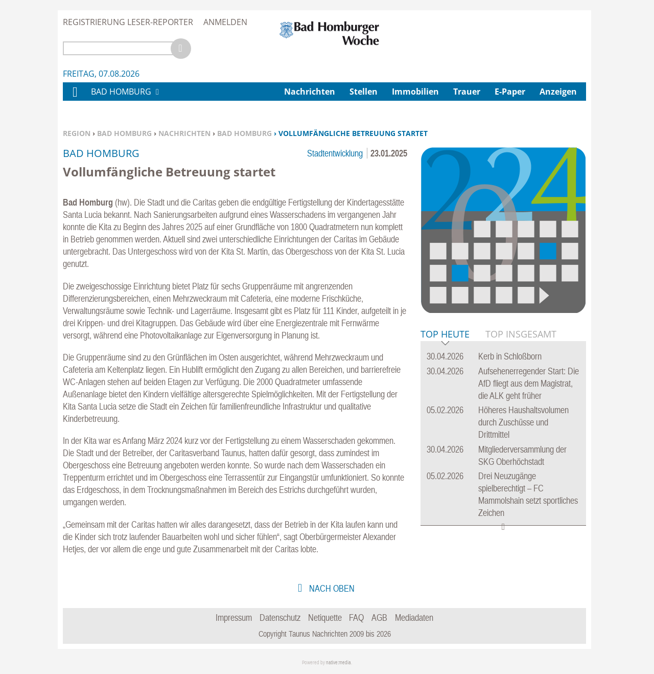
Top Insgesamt (520, 334)
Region (76, 133)
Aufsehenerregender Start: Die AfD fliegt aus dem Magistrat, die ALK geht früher (528, 383)
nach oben (331, 588)
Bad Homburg (124, 133)
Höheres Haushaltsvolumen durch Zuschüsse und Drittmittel (523, 422)
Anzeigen (558, 91)
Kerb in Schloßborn (510, 356)
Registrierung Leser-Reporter (128, 22)
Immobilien (415, 91)
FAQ (356, 617)
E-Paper (510, 91)
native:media (338, 662)
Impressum (234, 617)
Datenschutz (280, 617)
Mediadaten (414, 617)
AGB (379, 617)
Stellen (363, 91)
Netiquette (325, 617)
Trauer (466, 91)
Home (74, 98)
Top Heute (445, 334)
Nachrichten (184, 133)
